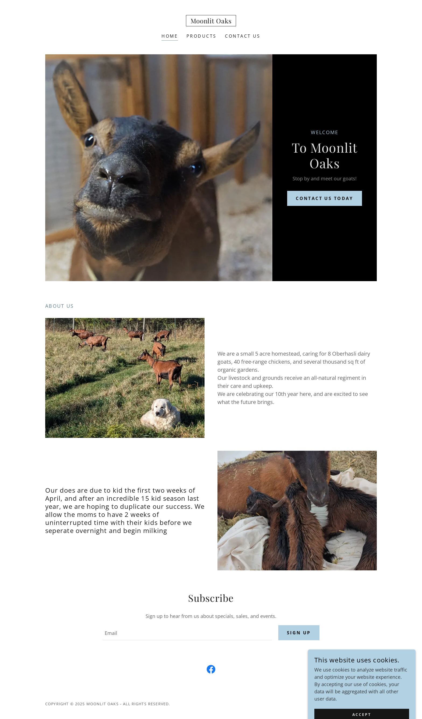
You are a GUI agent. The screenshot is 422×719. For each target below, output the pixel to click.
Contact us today (324, 198)
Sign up (299, 633)
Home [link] (169, 36)
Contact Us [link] (242, 36)
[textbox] (187, 632)
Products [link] (201, 36)
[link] (211, 21)
